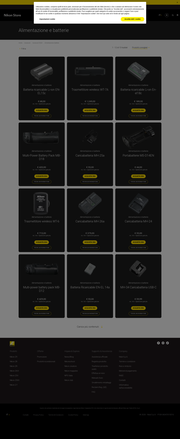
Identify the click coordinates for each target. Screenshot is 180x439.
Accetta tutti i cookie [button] (133, 19)
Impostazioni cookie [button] (47, 19)
